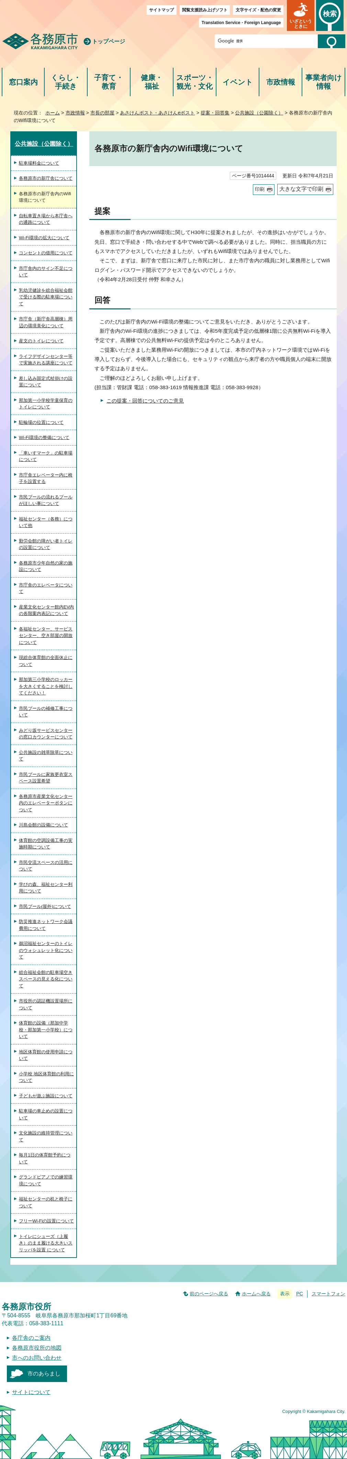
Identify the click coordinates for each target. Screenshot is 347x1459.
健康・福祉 (152, 82)
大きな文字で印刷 (301, 189)
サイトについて (31, 1392)
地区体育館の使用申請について (45, 1055)
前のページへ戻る (209, 1293)
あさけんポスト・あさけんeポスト (157, 113)
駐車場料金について (39, 163)
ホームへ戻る (256, 1293)
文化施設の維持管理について (45, 1136)
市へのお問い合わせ (36, 1358)
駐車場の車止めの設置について (45, 1114)
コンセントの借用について (45, 252)
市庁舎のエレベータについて (45, 588)
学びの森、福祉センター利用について (45, 888)
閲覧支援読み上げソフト (204, 10)
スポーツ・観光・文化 (194, 82)
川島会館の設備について (43, 824)
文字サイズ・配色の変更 (258, 10)
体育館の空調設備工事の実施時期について (45, 844)
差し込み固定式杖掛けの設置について (45, 382)
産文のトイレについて (41, 340)
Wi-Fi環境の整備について (44, 437)
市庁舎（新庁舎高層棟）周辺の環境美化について (45, 322)
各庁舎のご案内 (31, 1338)
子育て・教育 (108, 82)
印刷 (260, 189)
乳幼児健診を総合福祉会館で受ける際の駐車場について (45, 297)
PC (299, 1293)
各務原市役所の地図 (36, 1348)
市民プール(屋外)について (45, 906)
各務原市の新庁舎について (45, 178)
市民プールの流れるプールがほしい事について (45, 500)
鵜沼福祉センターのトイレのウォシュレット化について (45, 950)
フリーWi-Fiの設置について (46, 1221)
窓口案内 (23, 82)
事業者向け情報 (323, 82)
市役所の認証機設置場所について (45, 1004)
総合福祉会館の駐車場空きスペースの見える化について (45, 979)
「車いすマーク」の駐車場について (45, 456)
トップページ (108, 41)
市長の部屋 (102, 113)
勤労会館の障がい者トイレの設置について (45, 544)
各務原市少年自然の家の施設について (45, 566)
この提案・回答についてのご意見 (145, 401)
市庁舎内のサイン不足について (45, 272)
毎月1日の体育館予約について (44, 1158)
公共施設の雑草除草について (45, 756)
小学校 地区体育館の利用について (46, 1077)
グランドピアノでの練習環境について (45, 1180)
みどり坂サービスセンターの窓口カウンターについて (45, 734)
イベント (238, 82)
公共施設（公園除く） (259, 113)
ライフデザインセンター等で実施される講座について (45, 360)
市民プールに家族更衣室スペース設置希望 (45, 778)
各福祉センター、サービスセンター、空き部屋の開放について (45, 635)
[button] (300, 15)
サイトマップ (161, 10)
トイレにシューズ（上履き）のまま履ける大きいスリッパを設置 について (45, 1243)
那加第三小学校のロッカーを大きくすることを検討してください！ (45, 686)
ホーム (52, 113)
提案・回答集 (215, 113)
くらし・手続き (66, 82)
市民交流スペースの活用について (45, 866)
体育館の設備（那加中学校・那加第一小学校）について (45, 1029)
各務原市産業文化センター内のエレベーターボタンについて (45, 803)
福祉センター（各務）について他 (45, 522)
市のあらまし (43, 1373)
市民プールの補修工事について (45, 712)
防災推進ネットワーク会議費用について (45, 925)
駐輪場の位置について (41, 422)
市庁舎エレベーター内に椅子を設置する (45, 478)
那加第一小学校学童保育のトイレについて (45, 404)
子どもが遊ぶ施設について (45, 1095)
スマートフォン (328, 1293)
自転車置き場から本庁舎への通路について (45, 219)
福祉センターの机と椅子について (45, 1202)
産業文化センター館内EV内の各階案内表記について (46, 610)
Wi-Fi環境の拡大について (44, 237)
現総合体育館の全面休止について (45, 661)
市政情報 (280, 82)
